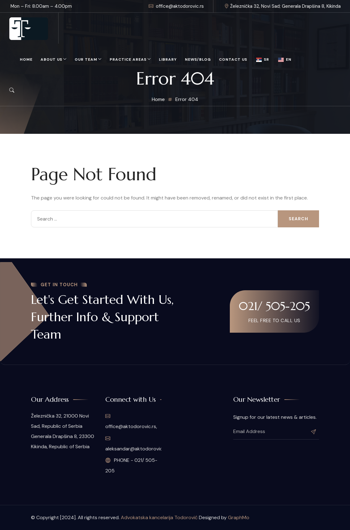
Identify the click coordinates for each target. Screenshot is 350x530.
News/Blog (198, 59)
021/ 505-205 (274, 306)
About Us (51, 59)
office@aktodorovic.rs (176, 6)
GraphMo (238, 517)
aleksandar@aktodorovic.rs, (133, 443)
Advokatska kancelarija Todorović (159, 517)
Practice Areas (128, 59)
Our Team (86, 59)
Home (26, 59)
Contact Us (233, 59)
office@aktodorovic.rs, (131, 421)
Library (168, 59)
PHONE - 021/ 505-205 (131, 465)
